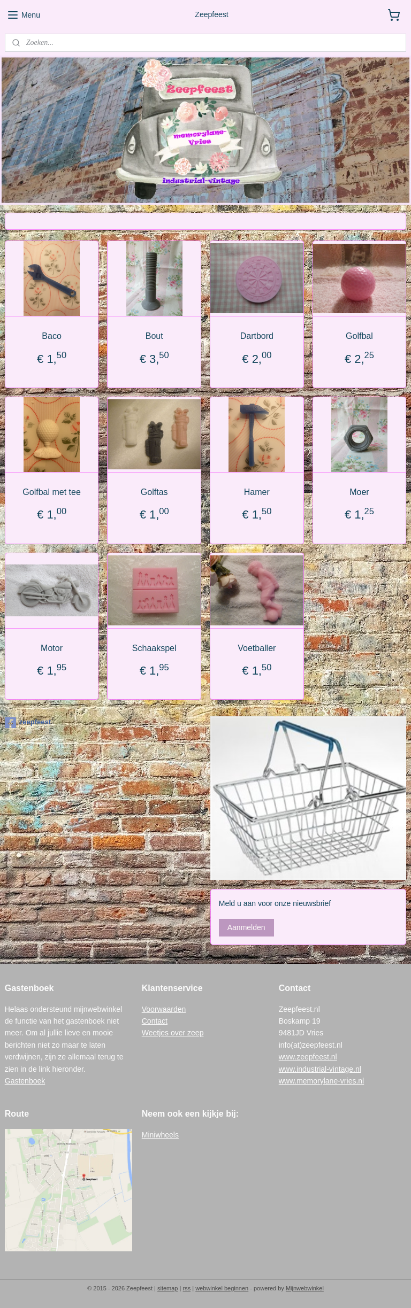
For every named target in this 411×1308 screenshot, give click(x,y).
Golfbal (359, 335)
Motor (52, 648)
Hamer (257, 492)
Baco (51, 335)
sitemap (167, 1288)
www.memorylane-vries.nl (321, 1081)
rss (186, 1288)
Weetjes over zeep (173, 1032)
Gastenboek (25, 1081)
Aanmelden (246, 927)
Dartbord (256, 335)
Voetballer (257, 648)
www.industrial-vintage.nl (320, 1069)
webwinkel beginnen (221, 1288)
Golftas (154, 492)
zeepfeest (28, 722)
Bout (154, 335)
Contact (155, 1021)
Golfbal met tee (51, 492)
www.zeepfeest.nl (308, 1056)
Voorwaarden (164, 1009)
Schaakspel (154, 648)
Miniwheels (160, 1135)
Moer (359, 492)
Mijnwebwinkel (305, 1288)
